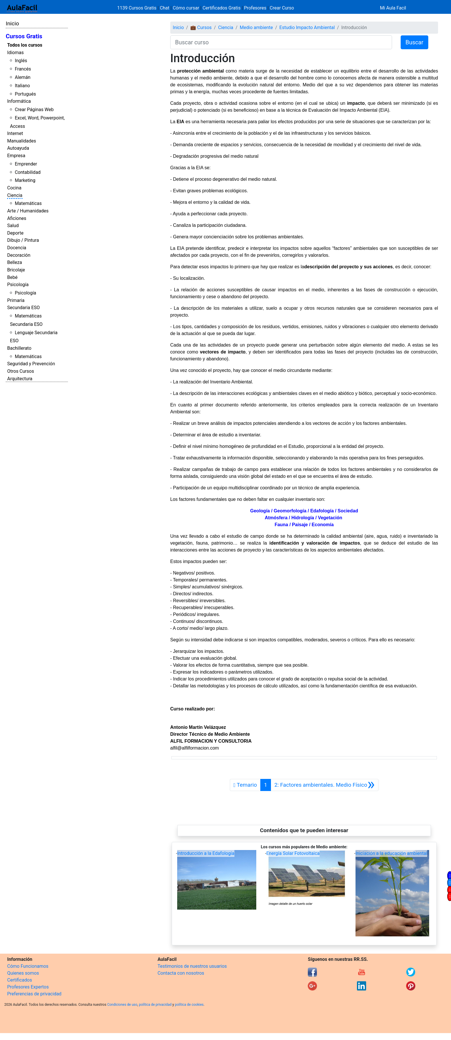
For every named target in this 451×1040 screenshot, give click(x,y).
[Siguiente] (325, 785)
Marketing (25, 180)
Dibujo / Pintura (23, 240)
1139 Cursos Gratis (137, 8)
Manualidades (21, 141)
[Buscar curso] (281, 42)
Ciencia (14, 195)
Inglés (21, 60)
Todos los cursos (24, 45)
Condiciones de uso (122, 1005)
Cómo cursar (186, 8)
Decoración (18, 255)
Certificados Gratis (221, 8)
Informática (19, 101)
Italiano (22, 85)
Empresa (16, 155)
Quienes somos (23, 973)
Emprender (26, 164)
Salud (13, 225)
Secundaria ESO (23, 307)
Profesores (255, 8)
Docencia (16, 247)
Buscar (414, 42)
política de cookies (189, 1005)
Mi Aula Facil (393, 8)
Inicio (12, 23)
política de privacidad (155, 1005)
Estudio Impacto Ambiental (307, 27)
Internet (15, 133)
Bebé (12, 277)
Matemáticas (28, 203)
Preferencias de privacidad (34, 994)
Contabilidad (28, 172)
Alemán (22, 77)
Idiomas (15, 52)
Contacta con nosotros (181, 973)
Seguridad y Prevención (31, 363)
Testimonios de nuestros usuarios (192, 966)
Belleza (14, 262)
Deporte (15, 233)
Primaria (15, 300)
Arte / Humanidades (28, 211)
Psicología (17, 284)
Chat (164, 8)
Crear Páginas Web (34, 109)
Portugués (25, 94)
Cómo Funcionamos (27, 966)
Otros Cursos (20, 371)
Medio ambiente (256, 27)
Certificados (19, 980)
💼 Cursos (201, 27)
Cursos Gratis (24, 36)
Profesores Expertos (28, 987)
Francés (23, 69)
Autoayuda (18, 148)
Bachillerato (19, 348)
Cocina (14, 188)
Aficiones (16, 218)
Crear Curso (282, 8)
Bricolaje (16, 270)
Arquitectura (19, 378)
